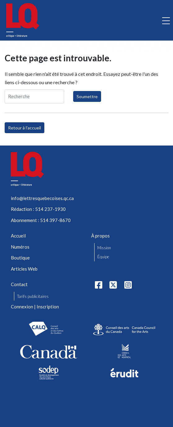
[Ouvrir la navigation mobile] (166, 20)
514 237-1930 (50, 209)
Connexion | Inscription (35, 306)
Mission (104, 247)
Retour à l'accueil (24, 127)
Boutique (20, 257)
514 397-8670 (55, 220)
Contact (19, 284)
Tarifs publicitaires (33, 296)
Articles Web (24, 269)
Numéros (20, 247)
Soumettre (87, 96)
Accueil (18, 235)
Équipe (103, 256)
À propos (100, 235)
